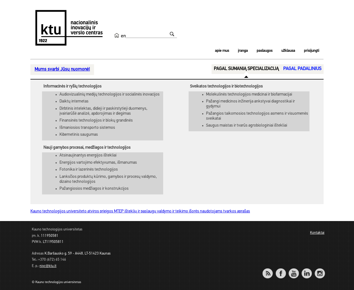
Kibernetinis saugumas (78, 135)
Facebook (280, 269)
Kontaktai (317, 233)
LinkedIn (306, 269)
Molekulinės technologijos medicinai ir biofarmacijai (249, 95)
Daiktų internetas (73, 101)
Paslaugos (264, 51)
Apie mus (222, 51)
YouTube (293, 269)
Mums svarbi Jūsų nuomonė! (62, 69)
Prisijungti (311, 51)
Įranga (243, 51)
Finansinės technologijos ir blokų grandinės (96, 121)
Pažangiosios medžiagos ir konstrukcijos (94, 189)
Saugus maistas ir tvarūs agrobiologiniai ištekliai (246, 126)
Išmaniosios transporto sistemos (87, 128)
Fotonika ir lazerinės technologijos (88, 170)
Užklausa (288, 51)
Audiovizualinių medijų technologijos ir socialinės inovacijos (109, 95)
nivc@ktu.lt (48, 266)
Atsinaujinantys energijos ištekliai (87, 155)
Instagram (319, 269)
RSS (270, 269)
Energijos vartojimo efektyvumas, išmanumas (98, 163)
